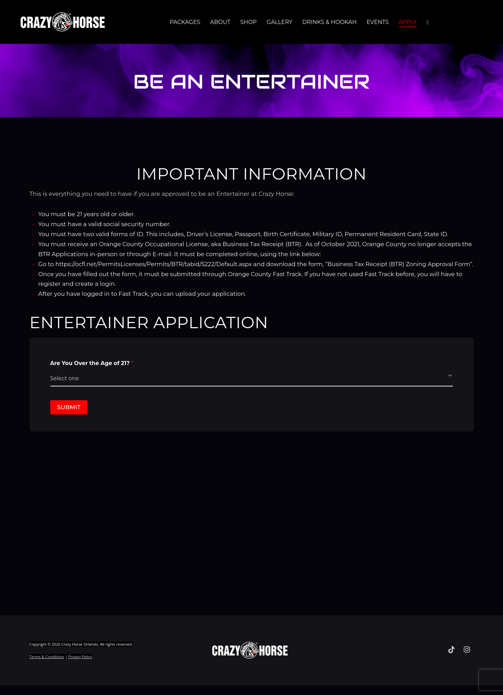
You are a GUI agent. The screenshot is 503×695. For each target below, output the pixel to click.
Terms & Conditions (47, 666)
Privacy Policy (80, 666)
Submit (69, 417)
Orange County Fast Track (265, 283)
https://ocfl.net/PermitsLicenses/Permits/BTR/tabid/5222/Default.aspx (155, 264)
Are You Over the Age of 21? (92, 373)
